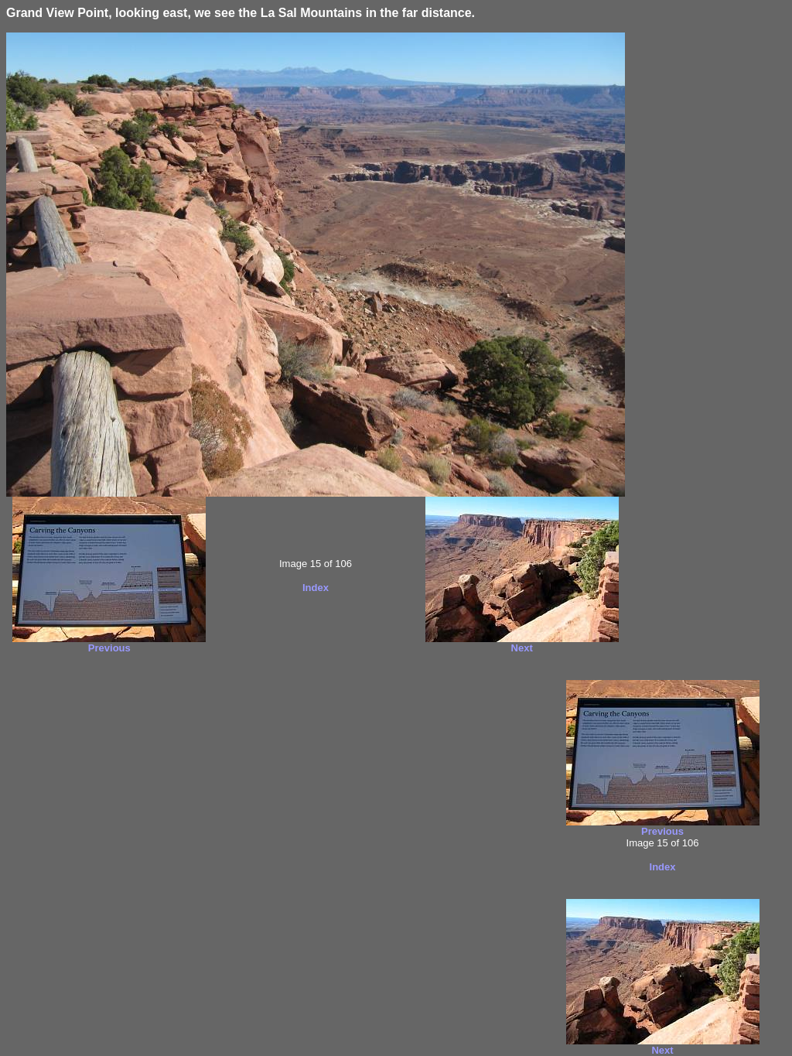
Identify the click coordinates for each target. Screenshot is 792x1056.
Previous (109, 648)
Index (315, 587)
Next (522, 648)
